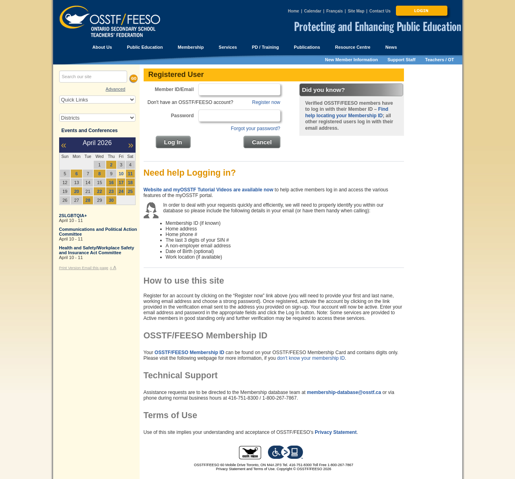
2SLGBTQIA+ (73, 215)
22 (99, 191)
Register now (266, 102)
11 (130, 173)
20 (76, 191)
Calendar (312, 11)
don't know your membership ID (311, 358)
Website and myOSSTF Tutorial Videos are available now (209, 190)
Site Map (356, 11)
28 (87, 200)
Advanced (116, 89)
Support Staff (401, 59)
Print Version (70, 267)
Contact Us (380, 11)
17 (121, 182)
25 (130, 191)
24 (121, 191)
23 (111, 191)
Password (182, 115)
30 (111, 200)
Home (293, 11)
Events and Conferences (90, 130)
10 (121, 173)
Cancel (262, 142)
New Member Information (351, 59)
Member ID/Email (174, 89)
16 (111, 182)
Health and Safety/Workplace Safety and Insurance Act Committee (96, 250)
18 (130, 182)
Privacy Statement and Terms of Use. (246, 469)
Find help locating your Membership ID (347, 112)
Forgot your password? (255, 128)
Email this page (95, 267)
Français (334, 11)
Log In (173, 142)
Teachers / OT (439, 59)
